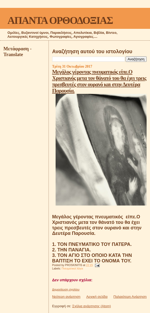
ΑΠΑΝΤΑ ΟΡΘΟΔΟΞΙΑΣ (60, 20)
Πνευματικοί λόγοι (72, 268)
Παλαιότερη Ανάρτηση (130, 297)
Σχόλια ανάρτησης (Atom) (91, 306)
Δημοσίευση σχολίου (65, 289)
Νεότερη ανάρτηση (66, 297)
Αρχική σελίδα (97, 297)
